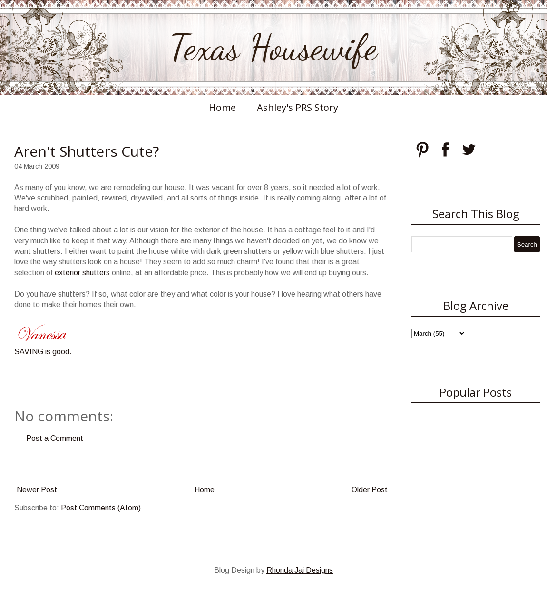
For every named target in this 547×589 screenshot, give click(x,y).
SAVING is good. (43, 352)
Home (222, 107)
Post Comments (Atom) (101, 508)
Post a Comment (54, 438)
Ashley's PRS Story (297, 107)
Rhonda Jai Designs (299, 570)
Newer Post (37, 490)
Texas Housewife (273, 47)
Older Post (370, 490)
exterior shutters (82, 273)
